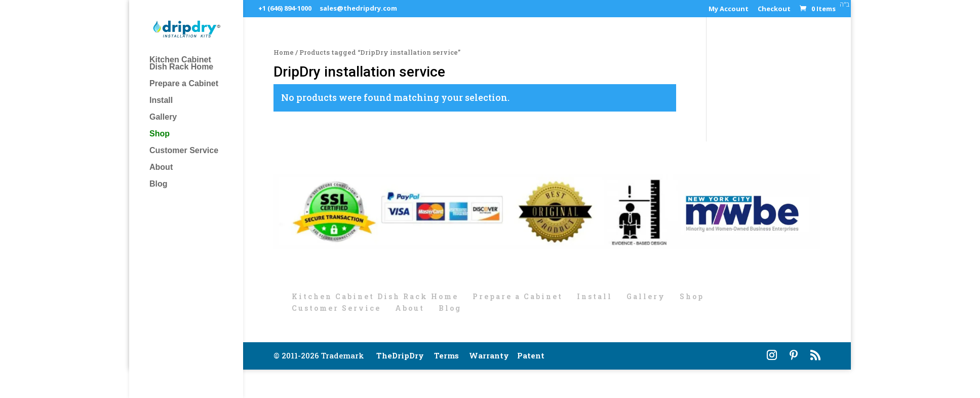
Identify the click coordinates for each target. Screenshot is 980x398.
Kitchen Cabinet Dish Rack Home (181, 63)
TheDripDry (400, 355)
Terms (446, 355)
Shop (159, 134)
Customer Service (183, 151)
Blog (158, 184)
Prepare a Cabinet (183, 84)
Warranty (489, 355)
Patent (530, 355)
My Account (729, 9)
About (161, 167)
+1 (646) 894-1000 (284, 8)
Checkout (774, 9)
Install (161, 100)
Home (283, 52)
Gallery (163, 117)
